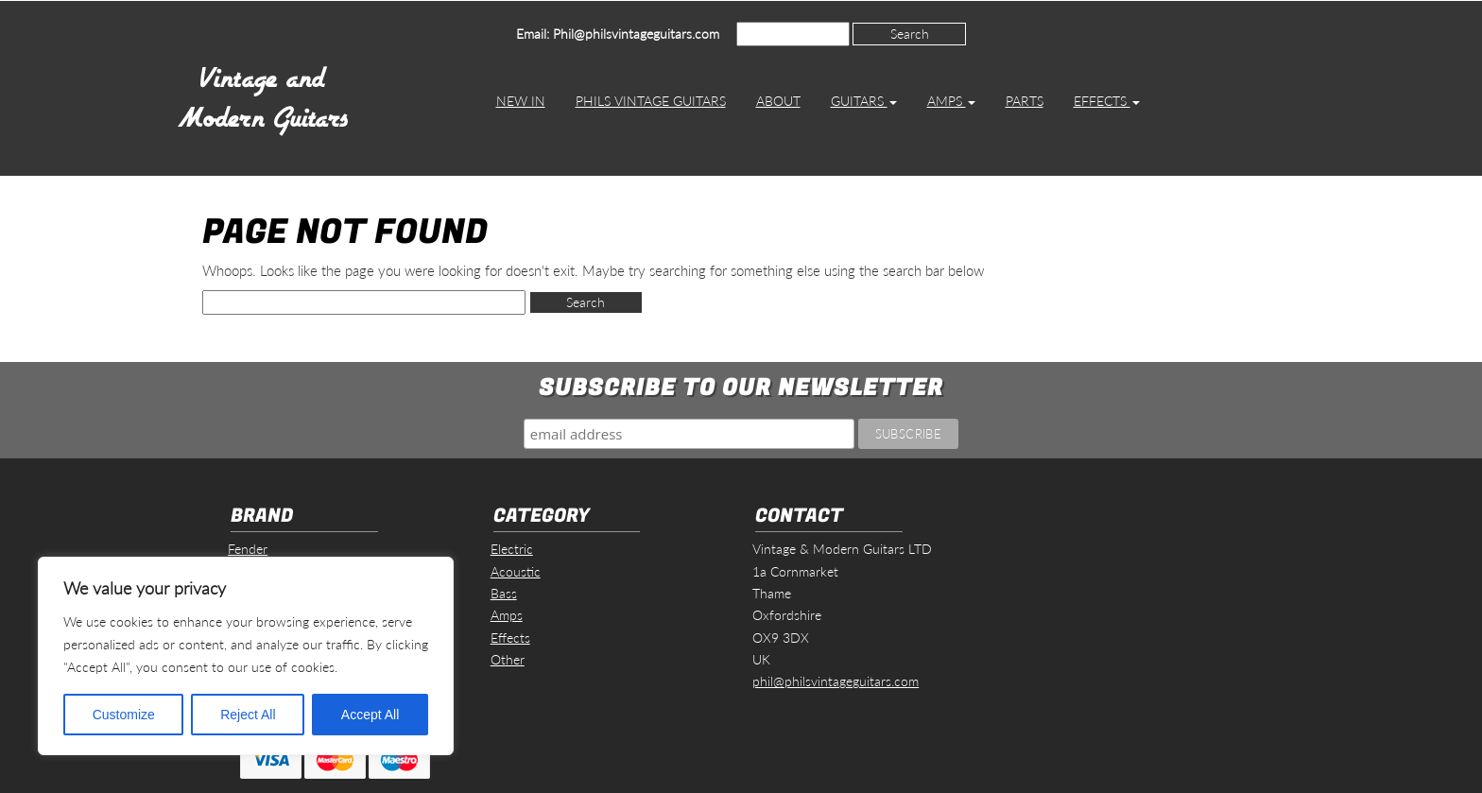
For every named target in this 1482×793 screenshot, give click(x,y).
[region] (246, 656)
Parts (1024, 101)
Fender (247, 549)
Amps (951, 101)
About (778, 101)
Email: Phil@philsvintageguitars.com (617, 34)
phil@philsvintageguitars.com (835, 681)
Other (508, 659)
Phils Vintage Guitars (651, 101)
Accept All (370, 714)
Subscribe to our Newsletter (741, 388)
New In (520, 101)
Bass (504, 593)
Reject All (247, 714)
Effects (1107, 101)
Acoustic (516, 571)
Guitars (864, 101)
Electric (512, 549)
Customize (124, 714)
